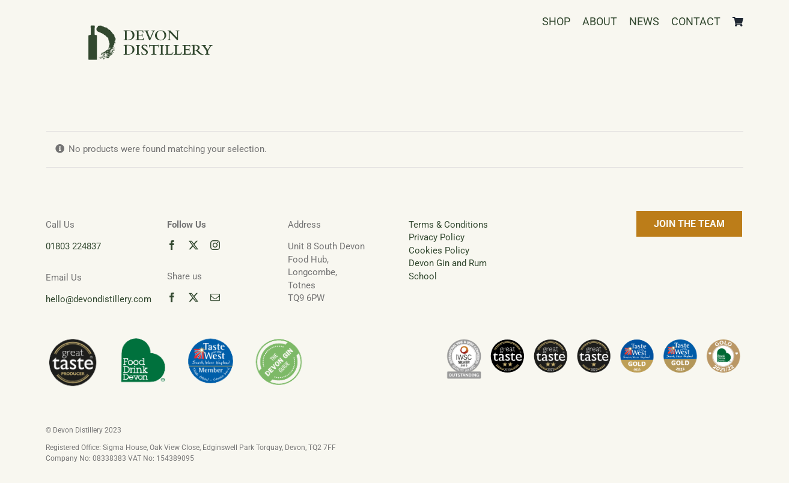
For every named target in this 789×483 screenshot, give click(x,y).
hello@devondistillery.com (98, 299)
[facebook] (172, 245)
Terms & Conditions (448, 224)
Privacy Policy (437, 237)
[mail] (215, 297)
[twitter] (193, 245)
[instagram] (215, 245)
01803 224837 (73, 246)
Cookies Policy (439, 250)
